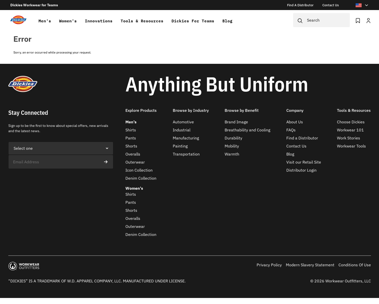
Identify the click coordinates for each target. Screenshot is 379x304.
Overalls (132, 154)
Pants (130, 137)
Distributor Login (301, 170)
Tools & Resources (142, 20)
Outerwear (135, 162)
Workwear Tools (351, 145)
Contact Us (296, 145)
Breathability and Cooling (247, 129)
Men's (45, 20)
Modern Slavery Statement (310, 264)
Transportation (186, 154)
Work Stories (348, 137)
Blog (227, 20)
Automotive (183, 121)
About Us (294, 121)
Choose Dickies (351, 121)
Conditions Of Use (354, 264)
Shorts (131, 145)
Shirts (130, 129)
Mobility (232, 145)
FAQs (291, 129)
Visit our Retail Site (303, 162)
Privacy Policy (269, 264)
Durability (233, 137)
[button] (141, 113)
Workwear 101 (350, 129)
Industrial (181, 129)
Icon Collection (139, 170)
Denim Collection (140, 178)
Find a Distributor (302, 137)
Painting (180, 145)
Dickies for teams (192, 20)
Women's (68, 20)
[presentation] (46, 178)
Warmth (232, 154)
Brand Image (236, 121)
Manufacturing (186, 137)
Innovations (99, 20)
